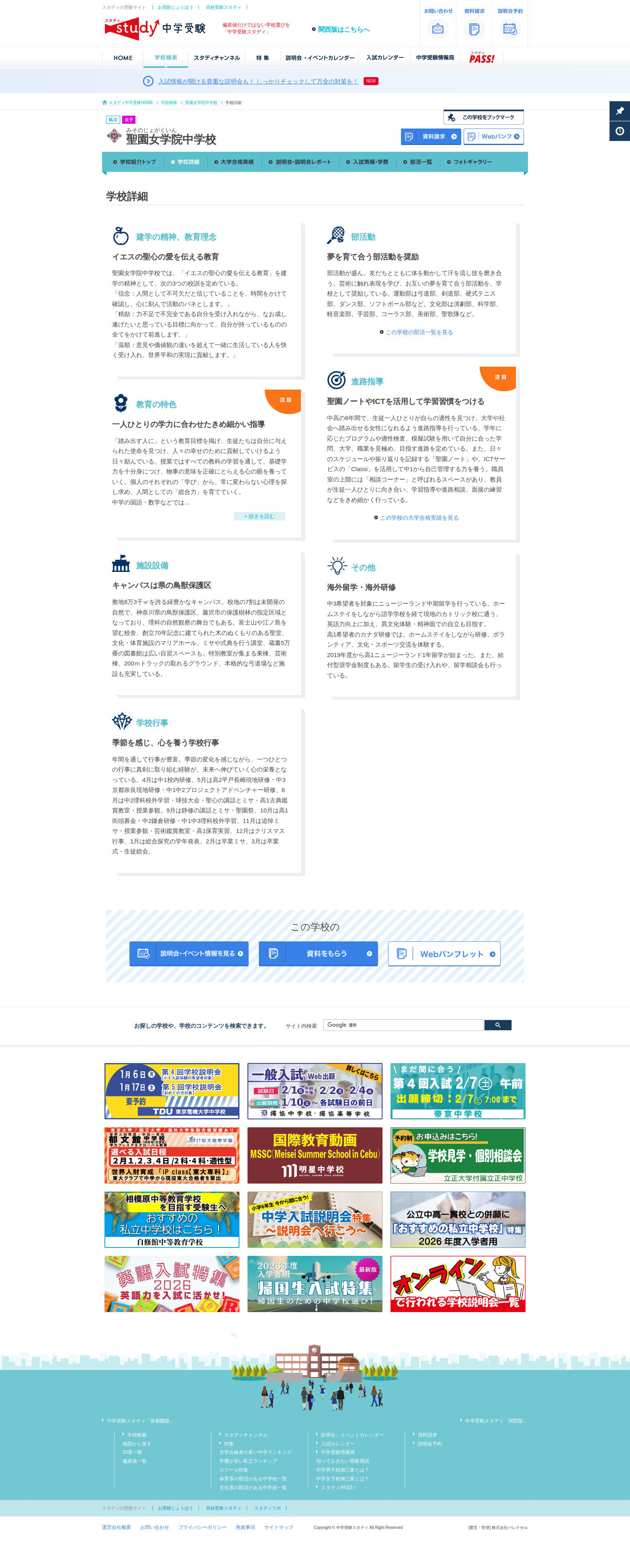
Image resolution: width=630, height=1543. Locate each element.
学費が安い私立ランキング (248, 1461)
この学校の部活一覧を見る (419, 332)
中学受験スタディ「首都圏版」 (140, 1421)
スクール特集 (233, 1470)
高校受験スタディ (223, 7)
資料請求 (427, 1435)
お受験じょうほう (175, 7)
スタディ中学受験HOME (131, 102)
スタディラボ (267, 1508)
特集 (229, 1444)
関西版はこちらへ (344, 29)
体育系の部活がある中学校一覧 (253, 1479)
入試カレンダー (338, 1444)
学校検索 (169, 102)
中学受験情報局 (338, 1452)
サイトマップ (278, 1527)
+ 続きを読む (259, 516)
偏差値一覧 (135, 1461)
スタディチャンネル (246, 1435)
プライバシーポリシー (202, 1527)
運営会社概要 (116, 1527)
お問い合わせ (154, 1527)
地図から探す (137, 1444)
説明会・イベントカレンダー (352, 1435)
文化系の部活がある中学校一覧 (253, 1487)
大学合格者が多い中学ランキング (255, 1452)
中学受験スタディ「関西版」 (496, 1421)
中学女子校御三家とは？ (342, 1479)
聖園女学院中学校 (201, 102)
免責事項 (245, 1527)
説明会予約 (430, 1444)
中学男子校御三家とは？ (342, 1470)
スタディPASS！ (339, 1487)
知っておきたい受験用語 (342, 1461)
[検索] (402, 1025)
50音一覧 (132, 1452)
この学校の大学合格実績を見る (419, 517)
